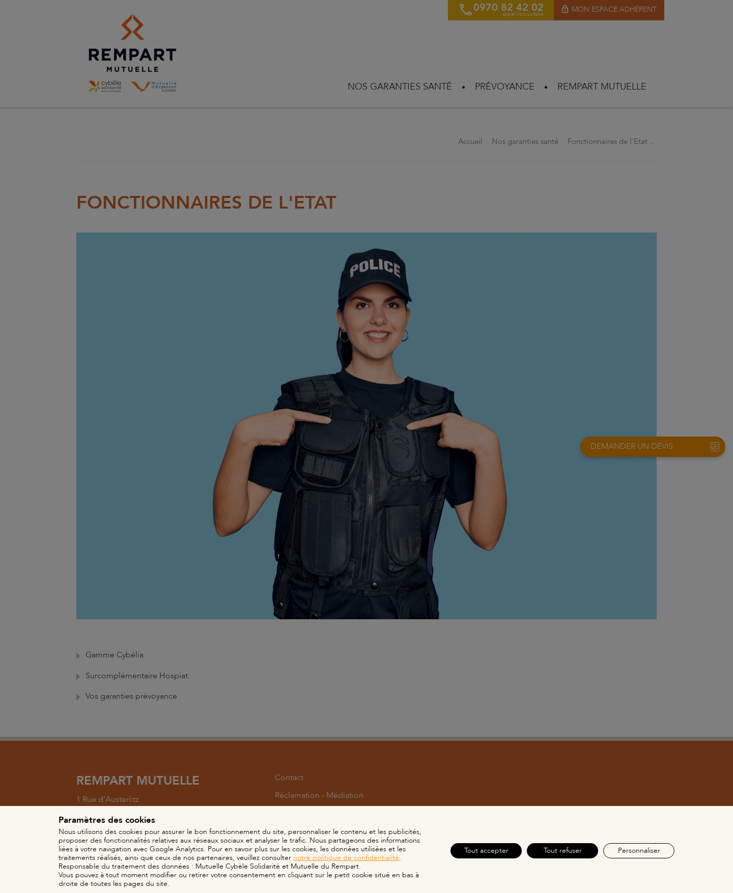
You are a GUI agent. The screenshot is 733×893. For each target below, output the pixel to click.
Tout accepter (486, 850)
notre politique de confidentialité (346, 857)
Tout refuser (563, 850)
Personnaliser (639, 850)
